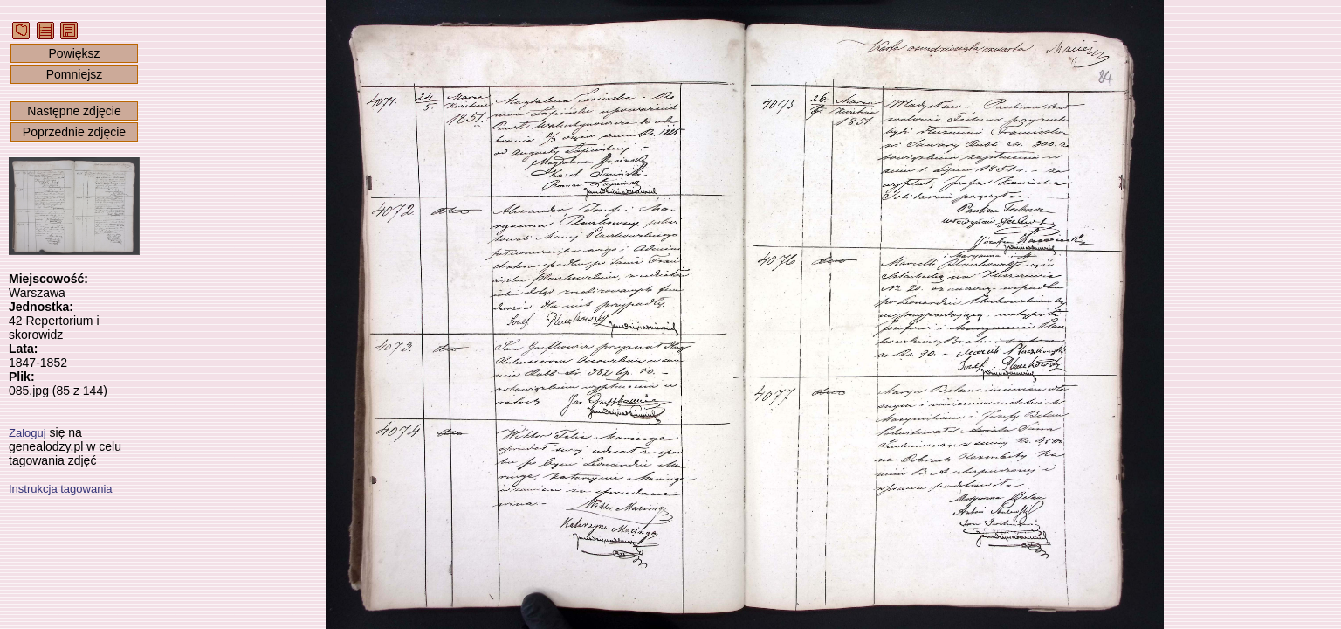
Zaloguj (27, 432)
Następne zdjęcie (73, 111)
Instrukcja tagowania (61, 488)
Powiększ (74, 53)
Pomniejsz (74, 74)
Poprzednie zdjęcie (74, 132)
